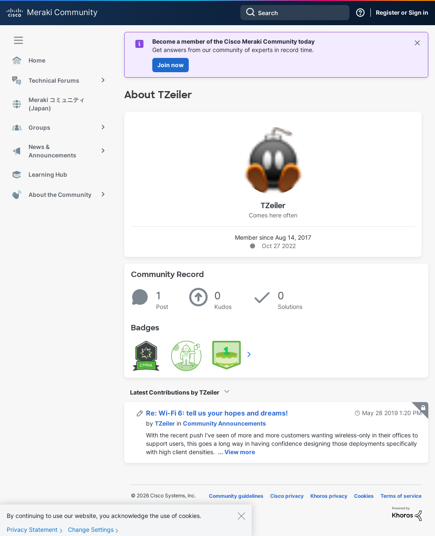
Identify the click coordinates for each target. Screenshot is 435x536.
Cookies (364, 496)
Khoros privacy (328, 496)
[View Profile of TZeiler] (165, 423)
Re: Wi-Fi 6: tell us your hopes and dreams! (217, 413)
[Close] (241, 521)
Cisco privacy (287, 496)
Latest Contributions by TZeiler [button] (174, 392)
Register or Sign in (402, 12)
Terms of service (401, 496)
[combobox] (294, 12)
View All (249, 354)
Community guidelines (236, 496)
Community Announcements (224, 423)
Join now (170, 64)
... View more (236, 451)
